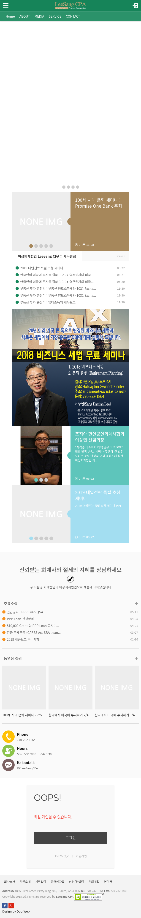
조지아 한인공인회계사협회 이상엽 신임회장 (99, 437)
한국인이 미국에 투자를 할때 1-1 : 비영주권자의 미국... (57, 281)
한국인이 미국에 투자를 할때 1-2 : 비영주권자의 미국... (57, 274)
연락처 (108, 881)
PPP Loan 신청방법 (20, 618)
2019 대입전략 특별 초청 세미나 (41, 268)
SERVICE (55, 16)
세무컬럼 (40, 881)
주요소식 (10, 603)
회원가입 (81, 856)
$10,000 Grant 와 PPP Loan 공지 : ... (33, 625)
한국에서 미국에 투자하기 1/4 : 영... (117, 715)
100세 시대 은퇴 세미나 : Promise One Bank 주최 (98, 203)
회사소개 (9, 881)
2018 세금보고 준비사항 (23, 639)
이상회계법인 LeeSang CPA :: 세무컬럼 (47, 256)
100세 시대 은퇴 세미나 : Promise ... (24, 715)
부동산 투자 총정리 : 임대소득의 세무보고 (48, 302)
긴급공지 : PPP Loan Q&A (25, 612)
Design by (16, 911)
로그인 (70, 838)
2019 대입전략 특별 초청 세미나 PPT (98, 505)
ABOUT (24, 16)
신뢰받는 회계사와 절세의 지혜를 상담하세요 (70, 570)
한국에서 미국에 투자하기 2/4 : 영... (70, 715)
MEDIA (39, 16)
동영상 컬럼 (13, 658)
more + (121, 256)
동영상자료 (58, 881)
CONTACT (73, 16)
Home (10, 16)
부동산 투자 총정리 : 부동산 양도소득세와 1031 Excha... (58, 288)
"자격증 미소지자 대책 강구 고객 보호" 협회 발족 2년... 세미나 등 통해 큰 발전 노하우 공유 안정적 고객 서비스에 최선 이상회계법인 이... (99, 453)
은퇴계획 (93, 881)
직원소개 (25, 881)
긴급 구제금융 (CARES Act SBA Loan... (34, 632)
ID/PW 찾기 (62, 856)
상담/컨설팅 (76, 881)
